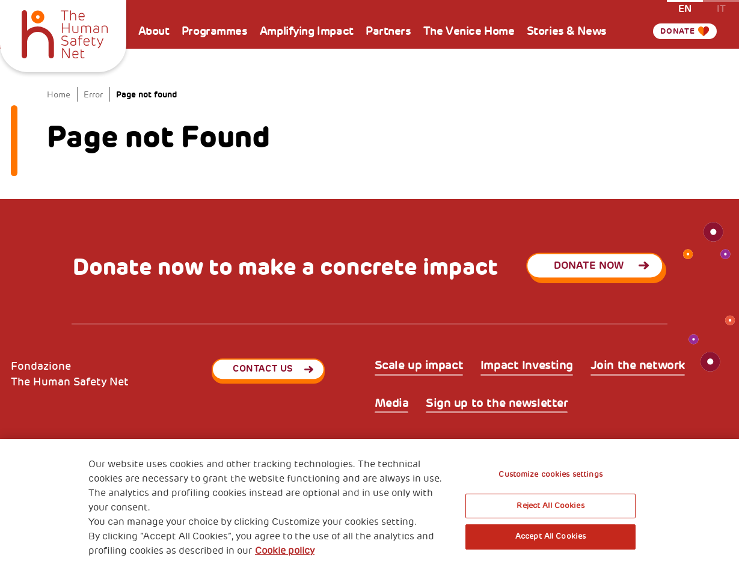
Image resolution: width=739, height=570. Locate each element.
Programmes (215, 31)
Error (93, 94)
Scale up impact (419, 365)
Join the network (637, 365)
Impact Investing (526, 365)
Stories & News (567, 31)
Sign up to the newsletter (497, 403)
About (154, 31)
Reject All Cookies (550, 505)
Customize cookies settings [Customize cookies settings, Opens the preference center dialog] (550, 474)
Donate (675, 31)
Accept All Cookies (550, 536)
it (721, 8)
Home (58, 94)
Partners (388, 31)
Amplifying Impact (307, 31)
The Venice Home (469, 31)
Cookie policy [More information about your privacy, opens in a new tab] (284, 551)
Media (392, 403)
